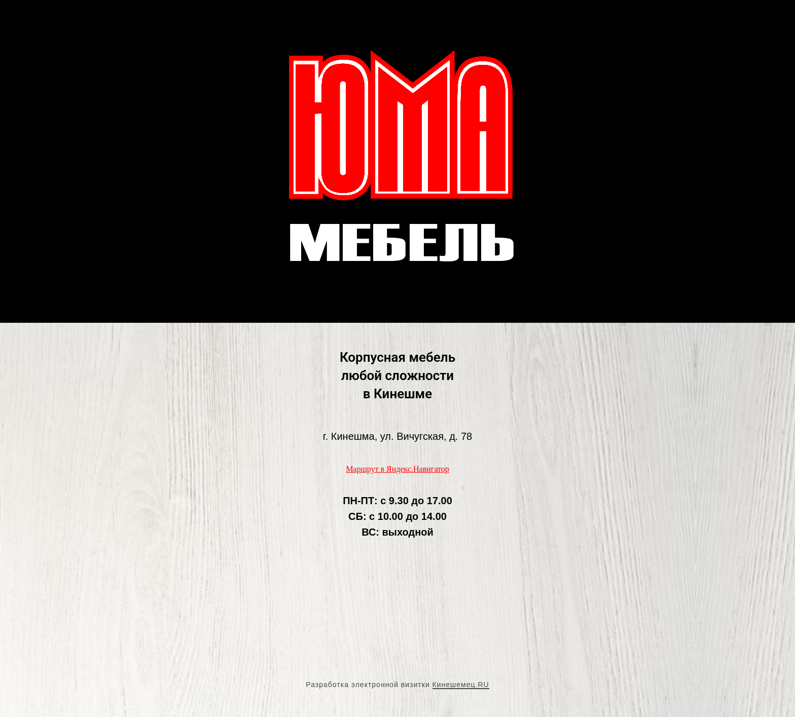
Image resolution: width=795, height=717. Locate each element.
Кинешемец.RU (460, 685)
